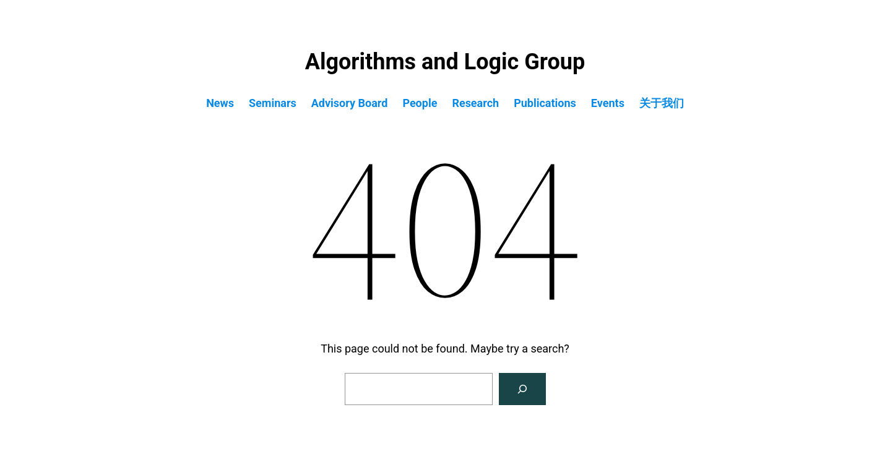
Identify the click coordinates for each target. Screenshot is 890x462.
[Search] (522, 389)
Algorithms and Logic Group (445, 62)
